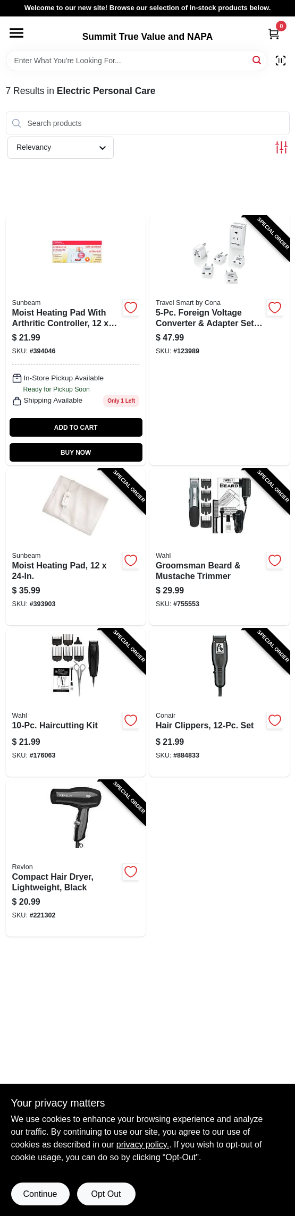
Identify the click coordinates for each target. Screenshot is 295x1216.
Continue (40, 1193)
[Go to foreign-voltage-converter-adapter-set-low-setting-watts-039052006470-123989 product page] (219, 340)
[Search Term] (136, 60)
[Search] (257, 60)
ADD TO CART (76, 427)
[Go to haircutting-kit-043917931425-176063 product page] (76, 703)
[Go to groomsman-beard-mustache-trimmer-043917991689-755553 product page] (219, 547)
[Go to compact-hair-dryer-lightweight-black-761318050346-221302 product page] (76, 858)
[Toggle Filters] (281, 147)
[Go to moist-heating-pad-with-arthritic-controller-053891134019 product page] (76, 340)
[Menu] (16, 33)
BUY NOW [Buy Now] (76, 452)
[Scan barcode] (281, 61)
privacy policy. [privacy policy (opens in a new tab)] (142, 1144)
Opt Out (106, 1193)
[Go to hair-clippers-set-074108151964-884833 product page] (219, 703)
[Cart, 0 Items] (273, 33)
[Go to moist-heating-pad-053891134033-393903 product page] (76, 547)
